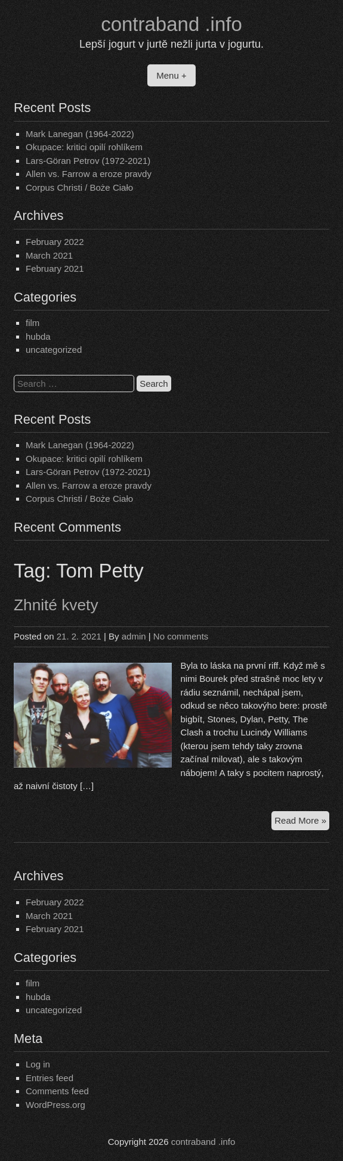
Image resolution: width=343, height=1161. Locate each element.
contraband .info (171, 24)
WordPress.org (55, 1105)
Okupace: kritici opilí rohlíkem (84, 147)
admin (134, 636)
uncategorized (54, 349)
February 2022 (55, 242)
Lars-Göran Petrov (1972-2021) (88, 161)
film (32, 323)
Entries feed (49, 1078)
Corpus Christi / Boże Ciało (79, 187)
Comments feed (57, 1091)
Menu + (171, 75)
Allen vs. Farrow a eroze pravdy (89, 174)
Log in (38, 1064)
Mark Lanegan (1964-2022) (80, 134)
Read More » (301, 822)
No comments (181, 636)
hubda (38, 336)
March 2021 (49, 255)
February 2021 (55, 268)
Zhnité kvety (56, 605)
